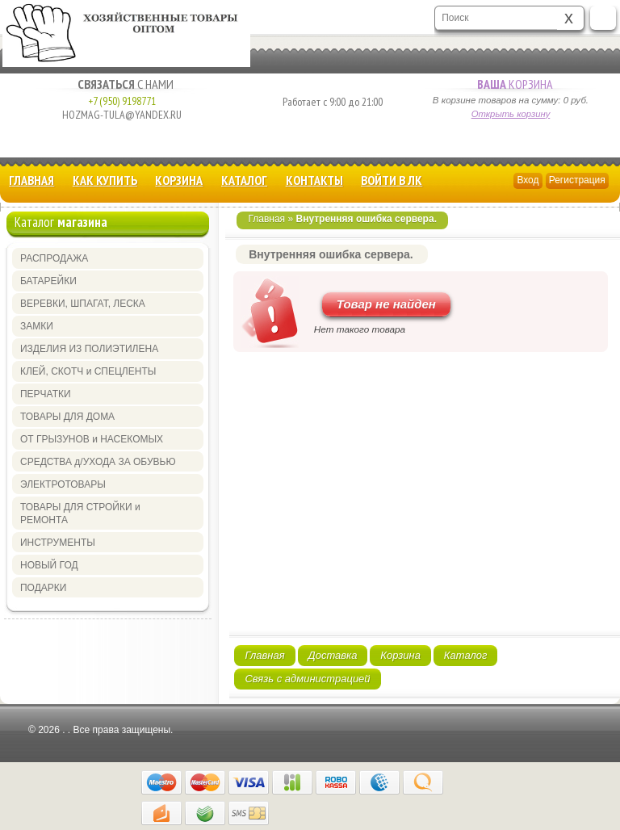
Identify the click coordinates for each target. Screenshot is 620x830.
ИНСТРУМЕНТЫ (57, 542)
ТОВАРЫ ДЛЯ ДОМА (67, 416)
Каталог (244, 180)
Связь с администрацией (307, 679)
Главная (31, 180)
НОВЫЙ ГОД (49, 565)
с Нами (121, 84)
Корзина (510, 84)
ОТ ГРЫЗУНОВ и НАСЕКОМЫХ (91, 439)
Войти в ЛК (391, 180)
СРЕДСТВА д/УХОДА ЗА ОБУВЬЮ (98, 461)
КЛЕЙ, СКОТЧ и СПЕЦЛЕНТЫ (88, 371)
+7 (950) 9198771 (122, 101)
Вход (527, 180)
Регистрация (577, 180)
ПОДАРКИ (43, 587)
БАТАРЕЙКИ (48, 281)
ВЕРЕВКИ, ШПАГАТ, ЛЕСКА (82, 303)
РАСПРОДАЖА (54, 258)
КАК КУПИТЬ (105, 180)
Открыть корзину (511, 114)
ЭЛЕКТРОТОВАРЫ (63, 484)
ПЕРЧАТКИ (45, 394)
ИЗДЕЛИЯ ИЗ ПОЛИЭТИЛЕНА (89, 348)
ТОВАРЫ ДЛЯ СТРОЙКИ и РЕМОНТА (80, 513)
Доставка (333, 655)
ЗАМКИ (36, 326)
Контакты (314, 180)
